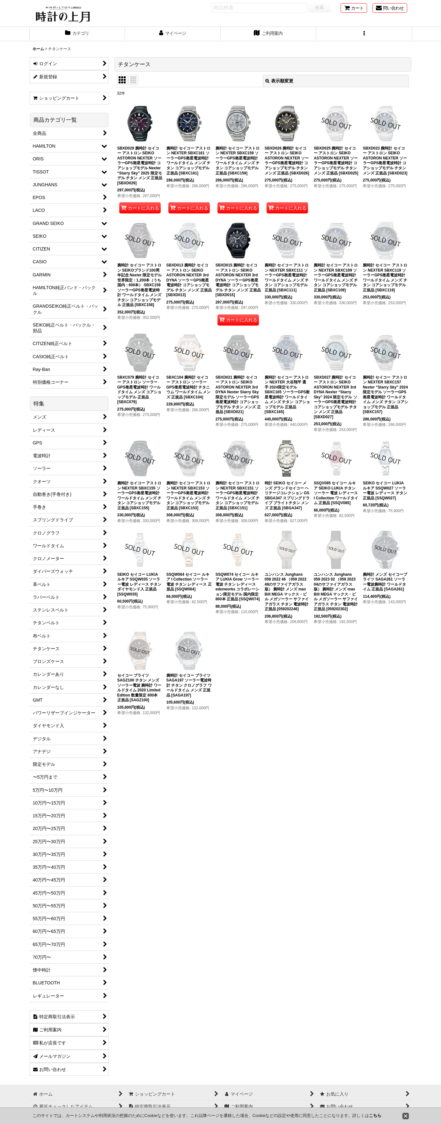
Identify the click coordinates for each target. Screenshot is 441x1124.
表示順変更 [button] (279, 80)
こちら (375, 1115)
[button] (364, 34)
